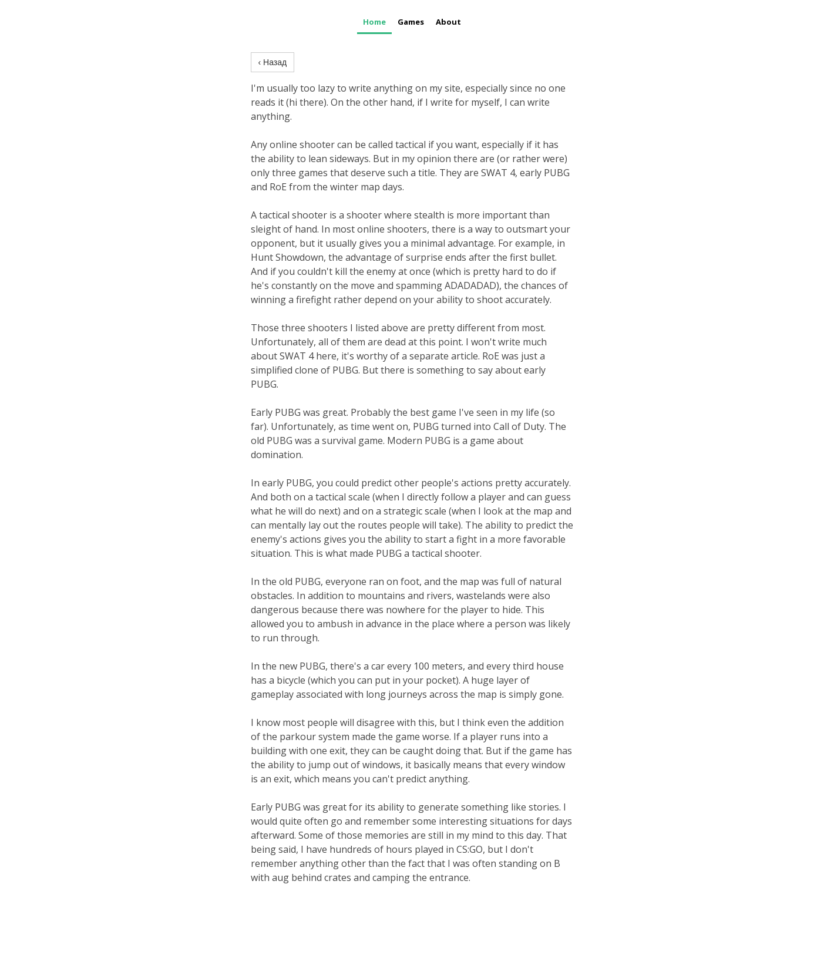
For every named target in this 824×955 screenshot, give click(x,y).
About (448, 21)
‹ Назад (272, 62)
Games (411, 21)
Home (374, 21)
